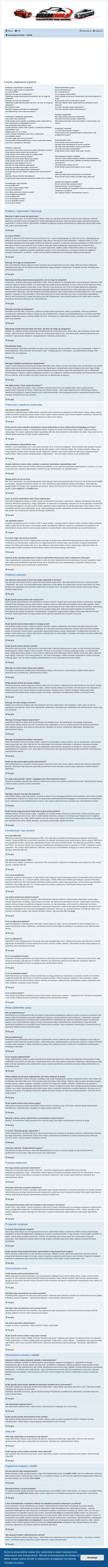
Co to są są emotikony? (13, 190)
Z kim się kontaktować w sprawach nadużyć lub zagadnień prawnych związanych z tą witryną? (78, 189)
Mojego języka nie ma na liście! (16, 132)
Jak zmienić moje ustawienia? (15, 119)
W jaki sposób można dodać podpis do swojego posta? (24, 154)
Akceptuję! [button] (92, 1557)
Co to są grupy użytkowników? (65, 94)
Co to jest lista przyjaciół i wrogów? (67, 130)
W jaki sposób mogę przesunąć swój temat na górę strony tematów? (28, 178)
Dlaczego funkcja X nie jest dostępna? (68, 186)
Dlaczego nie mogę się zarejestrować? (18, 94)
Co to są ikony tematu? (13, 203)
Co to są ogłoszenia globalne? (15, 194)
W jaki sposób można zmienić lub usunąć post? (21, 152)
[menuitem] (17, 31)
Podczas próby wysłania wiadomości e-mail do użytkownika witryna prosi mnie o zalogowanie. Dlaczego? (28, 141)
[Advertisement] (54, 58)
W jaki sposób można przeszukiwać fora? (69, 142)
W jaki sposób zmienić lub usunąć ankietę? (20, 161)
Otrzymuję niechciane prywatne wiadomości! (70, 119)
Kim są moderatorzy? (62, 92)
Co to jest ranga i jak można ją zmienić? (19, 138)
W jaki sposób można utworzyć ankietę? (19, 156)
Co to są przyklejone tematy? (15, 198)
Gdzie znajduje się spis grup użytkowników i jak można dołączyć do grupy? (78, 97)
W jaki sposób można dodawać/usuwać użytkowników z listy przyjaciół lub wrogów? (75, 134)
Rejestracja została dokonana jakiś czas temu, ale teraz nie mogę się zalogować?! (29, 104)
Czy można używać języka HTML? (17, 188)
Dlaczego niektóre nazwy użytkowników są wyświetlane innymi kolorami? (76, 104)
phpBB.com (32, 489)
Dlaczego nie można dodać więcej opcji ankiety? (22, 158)
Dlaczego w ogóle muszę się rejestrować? (19, 90)
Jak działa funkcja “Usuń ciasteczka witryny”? (20, 111)
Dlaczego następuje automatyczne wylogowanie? (22, 109)
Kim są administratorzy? (63, 90)
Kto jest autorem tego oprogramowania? (69, 184)
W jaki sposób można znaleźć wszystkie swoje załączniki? (75, 176)
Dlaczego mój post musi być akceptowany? (20, 176)
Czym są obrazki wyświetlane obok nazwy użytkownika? (24, 134)
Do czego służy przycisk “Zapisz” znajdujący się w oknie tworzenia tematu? (28, 173)
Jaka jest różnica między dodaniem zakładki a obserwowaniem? (77, 158)
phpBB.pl (20, 489)
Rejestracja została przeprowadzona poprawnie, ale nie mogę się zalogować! (27, 97)
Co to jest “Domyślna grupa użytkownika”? (69, 107)
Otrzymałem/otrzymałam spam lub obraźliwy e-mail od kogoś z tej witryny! (77, 122)
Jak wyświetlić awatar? (13, 136)
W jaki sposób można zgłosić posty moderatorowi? (22, 169)
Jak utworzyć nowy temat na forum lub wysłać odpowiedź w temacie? (29, 150)
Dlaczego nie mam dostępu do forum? (18, 163)
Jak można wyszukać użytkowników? (67, 149)
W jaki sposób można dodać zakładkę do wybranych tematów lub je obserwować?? (78, 161)
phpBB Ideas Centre (26, 1493)
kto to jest (18, 1510)
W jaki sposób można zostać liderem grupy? (70, 100)
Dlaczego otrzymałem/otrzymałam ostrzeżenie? (21, 167)
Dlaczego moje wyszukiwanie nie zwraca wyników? (72, 144)
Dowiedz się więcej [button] (13, 1562)
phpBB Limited (71, 1473)
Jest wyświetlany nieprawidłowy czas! (18, 125)
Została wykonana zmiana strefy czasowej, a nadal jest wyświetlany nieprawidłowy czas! (28, 128)
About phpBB (35, 1478)
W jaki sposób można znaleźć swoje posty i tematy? (73, 151)
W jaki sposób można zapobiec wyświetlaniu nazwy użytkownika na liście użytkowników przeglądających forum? (28, 122)
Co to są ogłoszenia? (12, 196)
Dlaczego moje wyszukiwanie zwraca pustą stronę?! (73, 146)
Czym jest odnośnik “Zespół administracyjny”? (70, 109)
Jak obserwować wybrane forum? (66, 165)
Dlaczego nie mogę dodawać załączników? (20, 165)
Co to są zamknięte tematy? (14, 201)
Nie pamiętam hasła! (12, 107)
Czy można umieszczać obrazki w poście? (19, 192)
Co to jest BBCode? (12, 185)
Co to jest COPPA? (11, 92)
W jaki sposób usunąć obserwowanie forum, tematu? (73, 167)
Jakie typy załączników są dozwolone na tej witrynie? (73, 174)
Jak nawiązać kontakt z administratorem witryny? (71, 193)
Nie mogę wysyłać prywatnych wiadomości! (70, 116)
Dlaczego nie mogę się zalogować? (17, 100)
